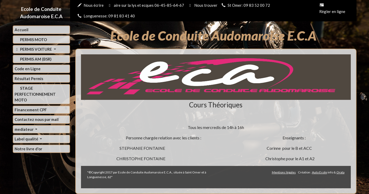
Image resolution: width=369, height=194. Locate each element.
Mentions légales (284, 172)
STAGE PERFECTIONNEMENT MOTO (35, 94)
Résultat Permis (29, 78)
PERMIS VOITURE (34, 49)
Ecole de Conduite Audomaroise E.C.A (41, 12)
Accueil (21, 29)
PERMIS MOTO (33, 39)
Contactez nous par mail (37, 119)
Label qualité (27, 139)
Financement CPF (31, 109)
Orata (340, 172)
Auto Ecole (319, 172)
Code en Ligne (28, 68)
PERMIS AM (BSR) (35, 59)
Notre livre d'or (28, 148)
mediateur (24, 129)
